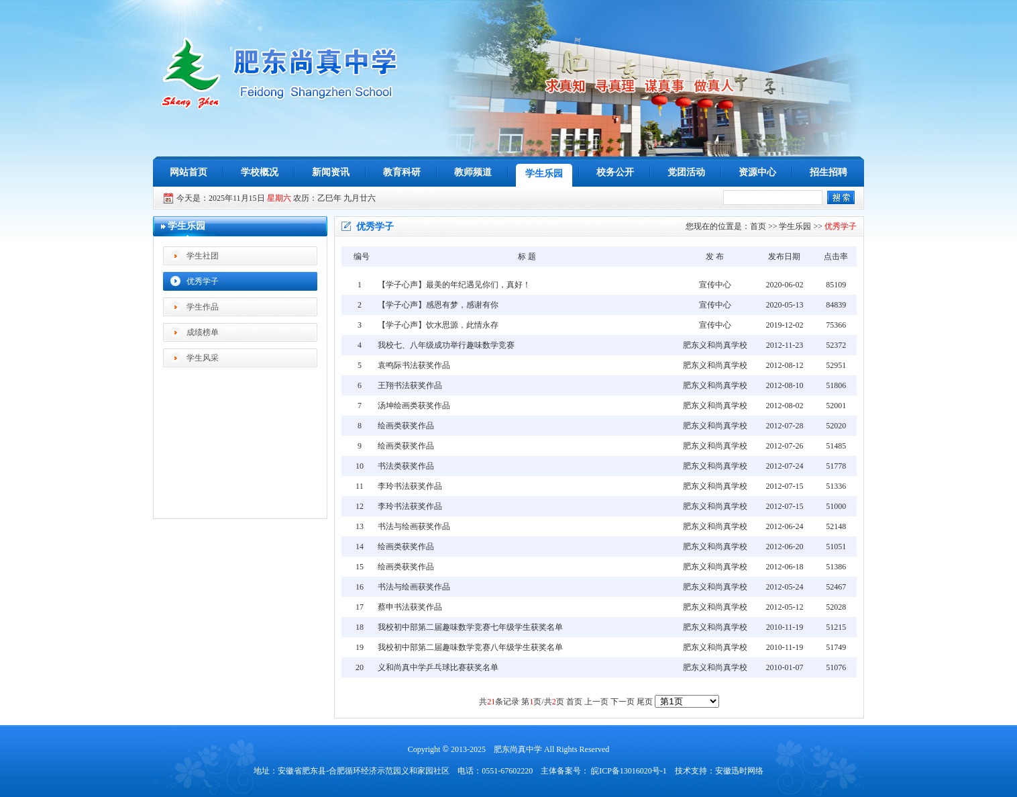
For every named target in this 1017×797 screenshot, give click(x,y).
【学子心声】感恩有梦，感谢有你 (438, 305)
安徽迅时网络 (739, 771)
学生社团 (202, 256)
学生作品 (202, 307)
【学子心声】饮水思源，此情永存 (438, 325)
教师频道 (473, 172)
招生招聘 (828, 172)
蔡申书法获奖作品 (410, 607)
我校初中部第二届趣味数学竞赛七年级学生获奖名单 (470, 627)
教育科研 (402, 172)
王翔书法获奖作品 (410, 385)
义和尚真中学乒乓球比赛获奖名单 (438, 667)
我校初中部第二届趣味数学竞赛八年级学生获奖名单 (470, 647)
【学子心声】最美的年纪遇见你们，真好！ (454, 284)
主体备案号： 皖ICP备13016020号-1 (604, 771)
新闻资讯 (331, 172)
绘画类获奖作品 (406, 425)
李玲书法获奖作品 (410, 486)
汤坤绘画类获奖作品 (414, 405)
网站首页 (188, 172)
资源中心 (757, 172)
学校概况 (259, 172)
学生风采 (202, 358)
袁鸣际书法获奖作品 (414, 365)
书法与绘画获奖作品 (414, 526)
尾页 (645, 701)
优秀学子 (202, 281)
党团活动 (686, 172)
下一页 (622, 701)
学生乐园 (544, 174)
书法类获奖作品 (406, 466)
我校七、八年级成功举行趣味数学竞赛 (446, 345)
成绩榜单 (202, 332)
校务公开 (615, 172)
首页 (758, 226)
